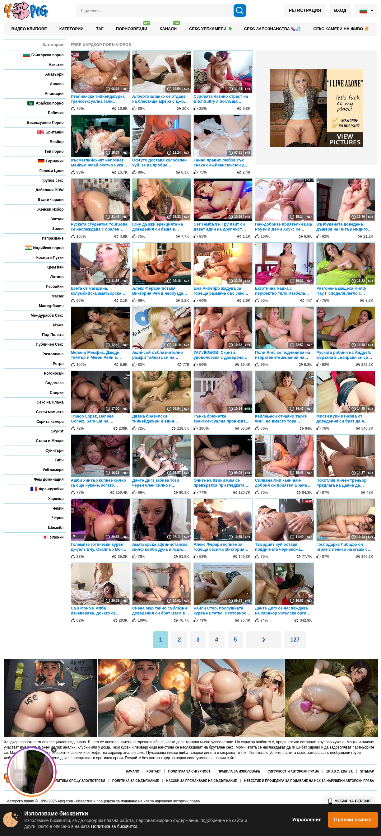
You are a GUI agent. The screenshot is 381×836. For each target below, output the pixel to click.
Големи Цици (47, 170)
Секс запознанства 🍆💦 (272, 28)
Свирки (52, 392)
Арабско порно (45, 103)
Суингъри (50, 450)
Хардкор (52, 498)
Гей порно (49, 151)
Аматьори (50, 74)
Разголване (49, 354)
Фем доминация (45, 479)
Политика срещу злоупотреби (78, 780)
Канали (170, 27)
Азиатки (52, 64)
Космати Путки (46, 257)
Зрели (54, 228)
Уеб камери (49, 469)
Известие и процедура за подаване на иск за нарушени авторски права (309, 780)
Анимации (50, 93)
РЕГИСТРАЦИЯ (305, 10)
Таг (100, 28)
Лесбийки (51, 286)
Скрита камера (46, 421)
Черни (53, 518)
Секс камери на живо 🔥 (341, 28)
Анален (53, 84)
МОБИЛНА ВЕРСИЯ (349, 801)
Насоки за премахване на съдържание (201, 780)
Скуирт (53, 431)
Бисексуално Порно (40, 122)
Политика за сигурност (189, 771)
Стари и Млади (45, 440)
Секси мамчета (46, 411)
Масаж (53, 296)
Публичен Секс (45, 344)
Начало (132, 771)
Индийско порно (44, 247)
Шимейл (52, 527)
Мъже (54, 325)
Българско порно (43, 55)
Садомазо (50, 383)
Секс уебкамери (210, 28)
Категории (71, 28)
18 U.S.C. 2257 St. (339, 771)
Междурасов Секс (43, 315)
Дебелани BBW (45, 190)
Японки (53, 537)
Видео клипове (29, 28)
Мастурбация (46, 305)
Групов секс (48, 180)
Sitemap (367, 771)
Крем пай (51, 267)
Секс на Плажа (46, 402)
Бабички (51, 112)
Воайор (52, 141)
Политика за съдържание (135, 780)
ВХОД (340, 10)
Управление (307, 819)
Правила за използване (239, 771)
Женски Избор (46, 209)
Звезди (52, 219)
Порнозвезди (133, 27)
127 (295, 640)
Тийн (55, 460)
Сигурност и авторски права (293, 771)
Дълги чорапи (46, 199)
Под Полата (48, 334)
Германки (50, 161)
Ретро (54, 363)
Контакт (153, 771)
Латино (52, 276)
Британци (50, 132)
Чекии (54, 508)
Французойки (46, 489)
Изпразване (49, 238)
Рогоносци (49, 373)
